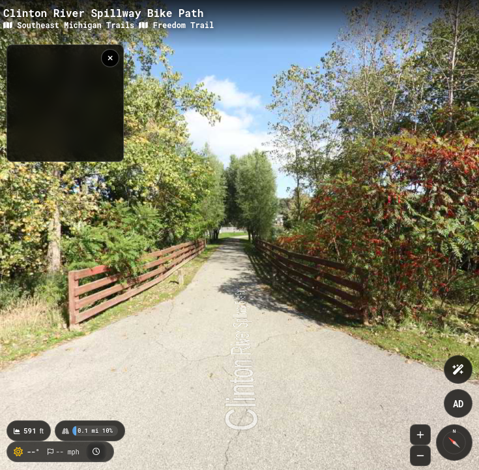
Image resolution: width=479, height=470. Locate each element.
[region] (65, 103)
